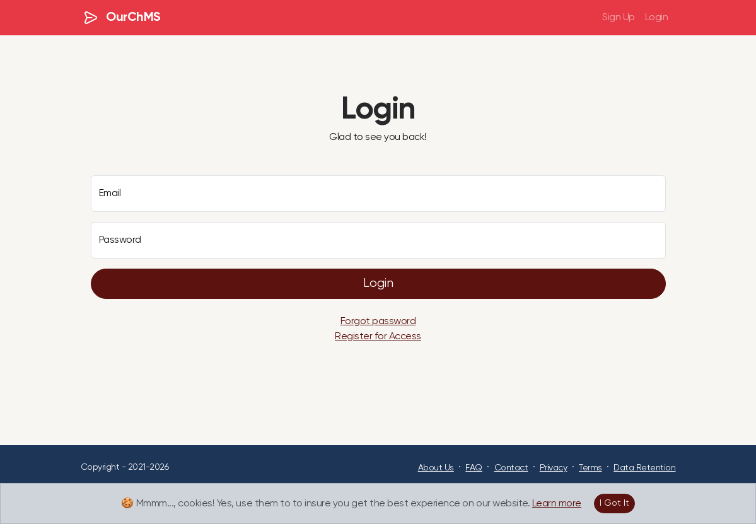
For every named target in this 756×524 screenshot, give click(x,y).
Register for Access (378, 337)
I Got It (614, 503)
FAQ (473, 467)
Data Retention (644, 467)
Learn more (556, 504)
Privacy (553, 467)
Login (656, 18)
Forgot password (378, 322)
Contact (511, 467)
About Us (436, 467)
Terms (590, 467)
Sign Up (618, 18)
